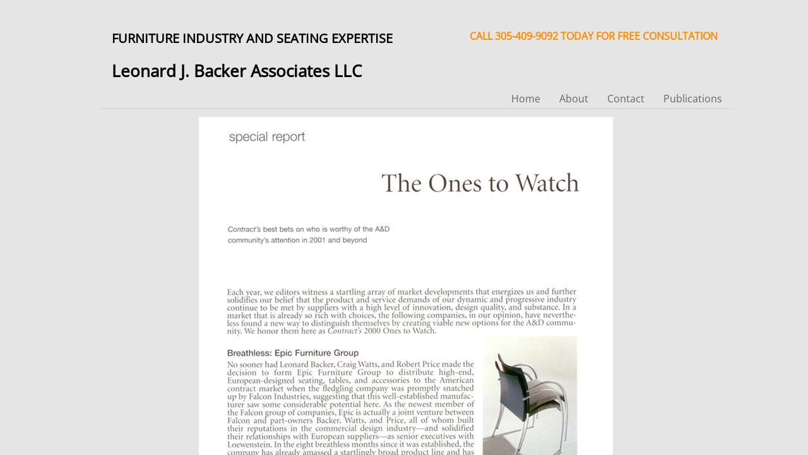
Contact (626, 99)
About (573, 99)
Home (525, 99)
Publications (692, 99)
